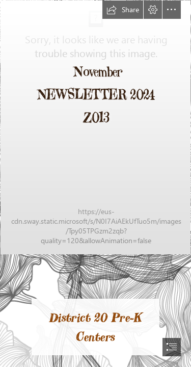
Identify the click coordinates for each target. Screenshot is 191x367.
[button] (122, 10)
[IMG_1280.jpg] (95, 127)
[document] (95, 183)
